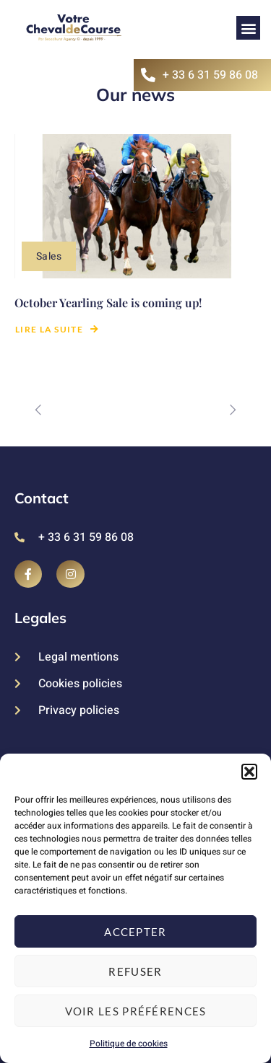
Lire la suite (57, 330)
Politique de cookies (129, 1043)
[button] (249, 771)
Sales (48, 256)
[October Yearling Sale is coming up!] (135, 206)
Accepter (135, 931)
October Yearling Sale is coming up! (108, 302)
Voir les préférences (136, 1011)
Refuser (135, 971)
